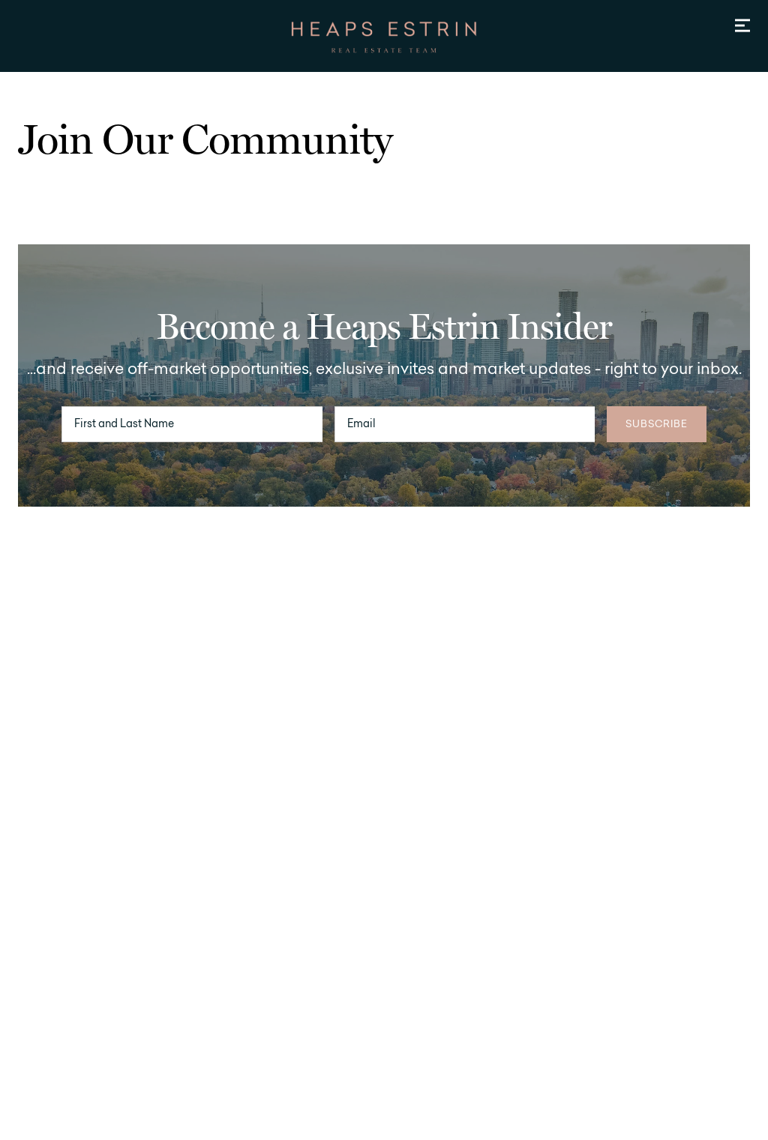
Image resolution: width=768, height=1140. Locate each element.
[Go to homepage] (384, 37)
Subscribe (657, 424)
